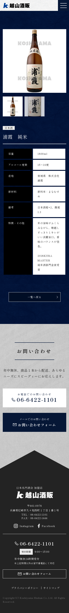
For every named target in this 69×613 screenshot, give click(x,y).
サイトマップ (51, 588)
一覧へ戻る (34, 297)
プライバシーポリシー (24, 588)
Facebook (46, 526)
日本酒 (9, 127)
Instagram (24, 526)
